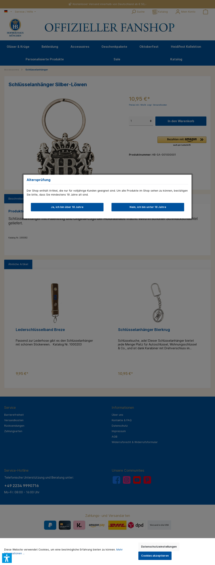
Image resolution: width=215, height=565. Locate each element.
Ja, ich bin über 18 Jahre (67, 207)
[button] (7, 558)
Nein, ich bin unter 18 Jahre (148, 207)
